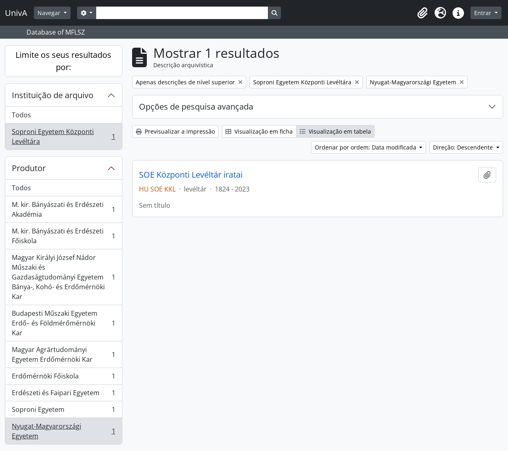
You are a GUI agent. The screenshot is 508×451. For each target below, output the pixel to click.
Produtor (29, 168)
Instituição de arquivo (52, 95)
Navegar (50, 13)
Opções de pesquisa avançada (196, 106)
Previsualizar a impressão (175, 131)
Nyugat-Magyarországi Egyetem (63, 431)
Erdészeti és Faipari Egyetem (63, 394)
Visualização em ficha (259, 131)
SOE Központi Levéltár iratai (191, 175)
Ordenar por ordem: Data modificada (366, 147)
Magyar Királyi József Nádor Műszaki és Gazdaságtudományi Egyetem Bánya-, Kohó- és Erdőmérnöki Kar (63, 277)
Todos (21, 114)
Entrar (483, 13)
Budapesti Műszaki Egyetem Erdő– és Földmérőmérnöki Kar (63, 323)
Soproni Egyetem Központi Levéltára (63, 136)
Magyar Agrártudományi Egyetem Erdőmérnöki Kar (63, 354)
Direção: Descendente (464, 147)
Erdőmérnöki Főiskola (63, 378)
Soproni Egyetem (63, 411)
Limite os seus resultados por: (63, 61)
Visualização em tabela (335, 131)
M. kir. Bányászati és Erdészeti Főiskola (63, 236)
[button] (422, 13)
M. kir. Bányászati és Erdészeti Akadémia (63, 209)
